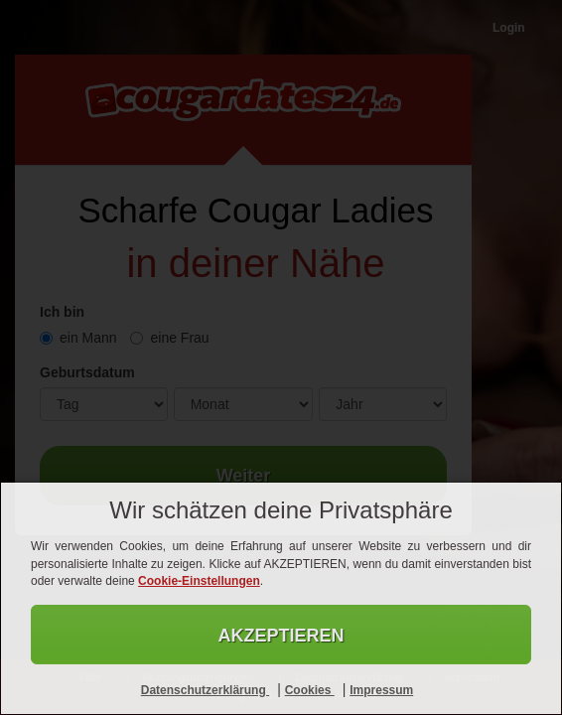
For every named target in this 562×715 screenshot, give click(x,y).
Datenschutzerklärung (205, 690)
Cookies (310, 690)
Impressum (381, 690)
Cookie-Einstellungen (199, 581)
